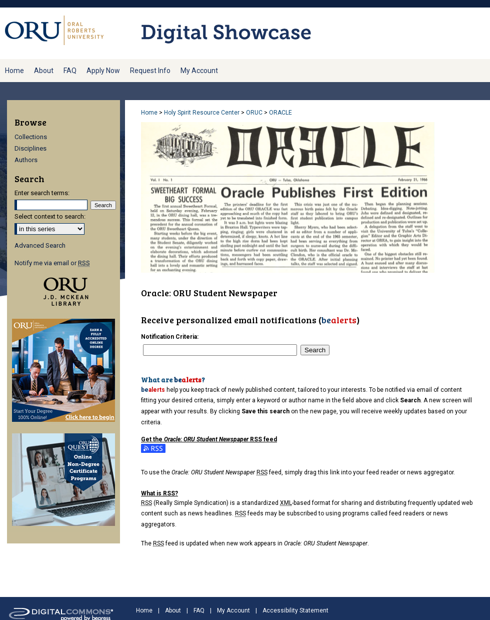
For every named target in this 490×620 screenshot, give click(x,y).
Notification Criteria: (169, 336)
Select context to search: (50, 216)
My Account (233, 610)
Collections (30, 137)
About (173, 610)
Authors (26, 160)
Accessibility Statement (295, 610)
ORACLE (280, 112)
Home (149, 112)
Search (315, 350)
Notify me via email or (52, 263)
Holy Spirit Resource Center (202, 112)
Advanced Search (40, 245)
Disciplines (30, 148)
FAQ (199, 610)
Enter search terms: (42, 193)
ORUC (254, 112)
